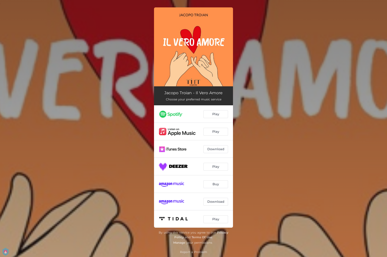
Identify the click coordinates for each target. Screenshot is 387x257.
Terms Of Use (202, 237)
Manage (179, 242)
